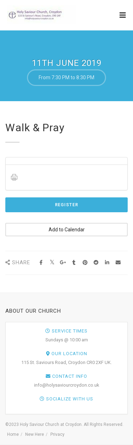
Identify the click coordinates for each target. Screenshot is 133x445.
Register (66, 204)
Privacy (57, 434)
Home (13, 434)
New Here (34, 434)
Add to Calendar (67, 229)
